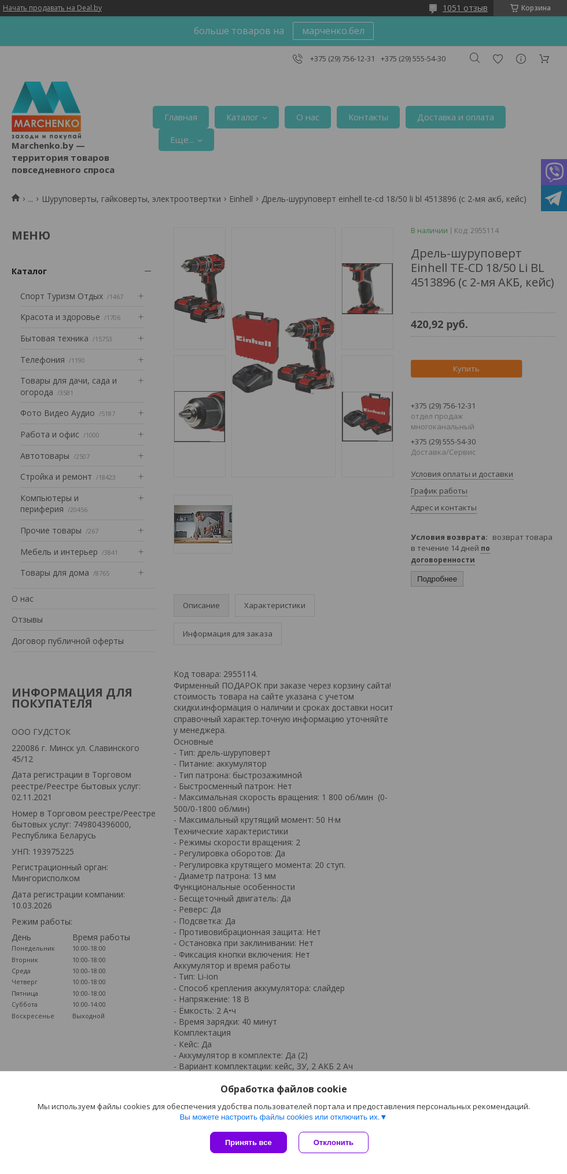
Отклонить (334, 1142)
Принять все (248, 1142)
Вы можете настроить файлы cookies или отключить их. (279, 1117)
